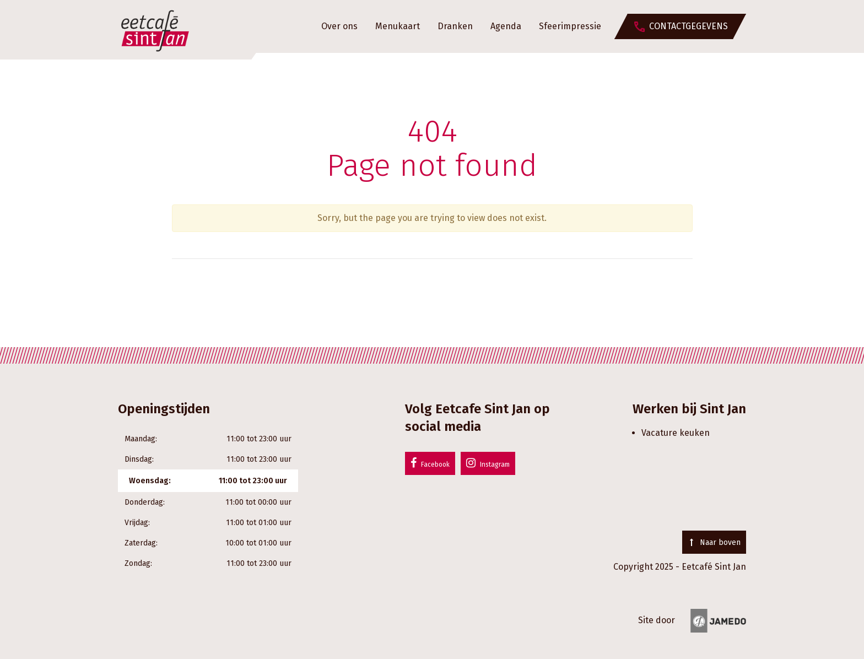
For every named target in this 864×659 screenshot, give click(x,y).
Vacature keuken (675, 433)
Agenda (505, 26)
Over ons (339, 26)
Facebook (430, 462)
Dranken (455, 26)
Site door (692, 620)
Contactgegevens (688, 26)
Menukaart (397, 26)
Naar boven (714, 542)
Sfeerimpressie (570, 26)
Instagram (488, 462)
